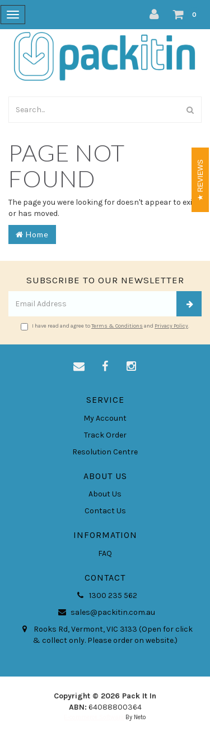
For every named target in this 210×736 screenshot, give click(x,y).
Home (32, 234)
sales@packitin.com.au (105, 612)
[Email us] (79, 367)
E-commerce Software (94, 717)
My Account (105, 418)
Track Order (105, 435)
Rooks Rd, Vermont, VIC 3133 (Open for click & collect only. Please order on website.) (105, 634)
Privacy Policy (171, 326)
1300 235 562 (105, 595)
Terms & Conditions (117, 326)
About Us (105, 494)
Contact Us (105, 511)
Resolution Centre (105, 452)
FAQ (105, 553)
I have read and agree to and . (105, 326)
